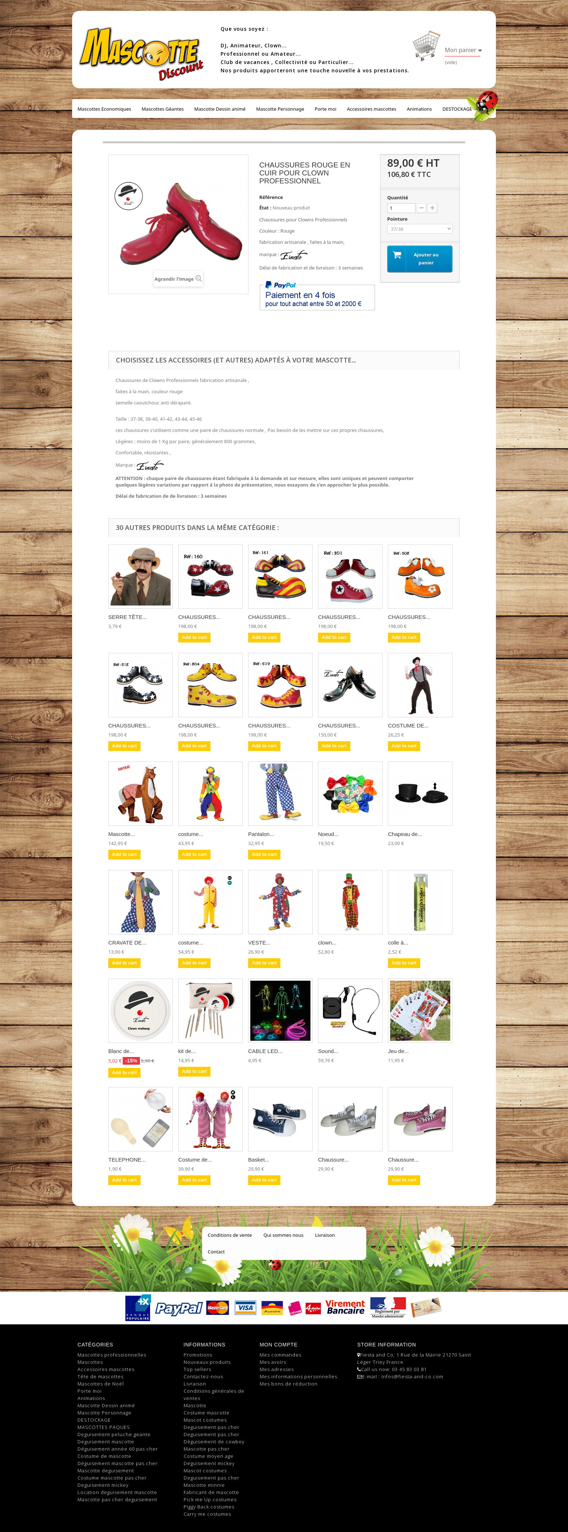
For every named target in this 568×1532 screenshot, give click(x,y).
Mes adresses (277, 1369)
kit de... (187, 1051)
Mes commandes (280, 1354)
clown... (327, 942)
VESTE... (259, 942)
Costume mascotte (207, 1412)
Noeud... (328, 834)
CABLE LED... (265, 1051)
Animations (419, 109)
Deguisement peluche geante (114, 1434)
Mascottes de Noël (101, 1383)
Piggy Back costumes (209, 1506)
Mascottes (90, 1362)
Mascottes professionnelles (112, 1354)
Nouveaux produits (207, 1362)
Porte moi (326, 109)
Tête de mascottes (101, 1376)
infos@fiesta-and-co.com (412, 1376)
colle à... (398, 942)
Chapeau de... (405, 834)
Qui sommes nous (283, 1235)
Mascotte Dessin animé (220, 109)
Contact (216, 1251)
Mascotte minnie (204, 1485)
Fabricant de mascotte (211, 1492)
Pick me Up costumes (210, 1499)
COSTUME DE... (408, 725)
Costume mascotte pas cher (112, 1477)
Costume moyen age (209, 1456)
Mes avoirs (273, 1362)
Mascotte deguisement (106, 1470)
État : (265, 207)
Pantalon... (261, 834)
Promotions (198, 1354)
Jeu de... (398, 1051)
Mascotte (195, 1405)
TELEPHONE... (127, 1160)
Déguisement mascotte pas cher (118, 1463)
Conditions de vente (230, 1235)
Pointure (398, 219)
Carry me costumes (207, 1514)
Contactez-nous (203, 1376)
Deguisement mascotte (106, 1441)
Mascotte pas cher (207, 1449)
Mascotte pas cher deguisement (117, 1499)
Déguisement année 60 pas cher (118, 1449)
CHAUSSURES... (199, 617)
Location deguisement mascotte (117, 1492)
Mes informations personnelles (298, 1376)
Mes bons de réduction (289, 1383)
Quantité (397, 197)
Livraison (325, 1235)
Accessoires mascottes (372, 109)
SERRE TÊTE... (127, 617)
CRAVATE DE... (127, 942)
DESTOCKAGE (457, 109)
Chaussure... (333, 1160)
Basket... (258, 1160)
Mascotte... (121, 834)
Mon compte (278, 1345)
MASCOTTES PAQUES (104, 1427)
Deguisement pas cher (211, 1427)
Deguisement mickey (103, 1485)
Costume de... (195, 1160)
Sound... (328, 1051)
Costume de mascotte (104, 1456)
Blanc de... (121, 1051)
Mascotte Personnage (280, 109)
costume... (190, 834)
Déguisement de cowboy (214, 1441)
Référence (271, 197)
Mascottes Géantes (163, 109)
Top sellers (197, 1369)
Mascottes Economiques (104, 109)
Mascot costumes (205, 1420)
